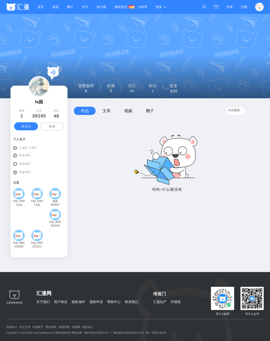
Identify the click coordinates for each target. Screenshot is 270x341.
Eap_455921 (37, 242)
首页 (41, 7)
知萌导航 (64, 327)
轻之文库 (24, 327)
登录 (230, 7)
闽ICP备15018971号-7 (97, 332)
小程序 (142, 7)
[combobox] (235, 111)
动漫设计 (11, 327)
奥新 (55, 201)
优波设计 (87, 327)
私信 (52, 126)
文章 (107, 111)
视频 (128, 111)
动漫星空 (37, 327)
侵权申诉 (96, 302)
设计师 (101, 7)
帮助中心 (114, 302)
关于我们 (43, 302)
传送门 (159, 293)
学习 (85, 7)
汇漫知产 (160, 302)
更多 (159, 7)
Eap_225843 (19, 200)
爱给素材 (51, 327)
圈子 (70, 7)
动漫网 (76, 327)
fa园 (39, 102)
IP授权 (176, 302)
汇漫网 (43, 293)
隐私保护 (78, 302)
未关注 (26, 126)
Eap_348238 (19, 242)
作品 (85, 111)
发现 (55, 7)
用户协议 (61, 302)
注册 (244, 7)
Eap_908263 (55, 221)
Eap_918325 (37, 200)
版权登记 (121, 7)
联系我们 (131, 302)
